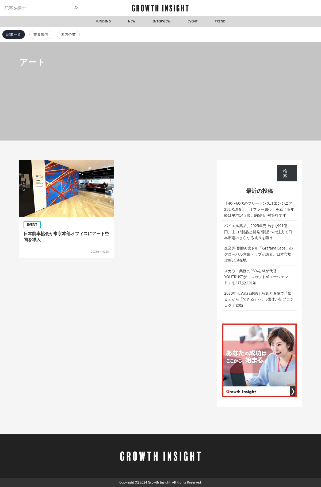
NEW (131, 21)
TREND (220, 21)
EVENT (193, 21)
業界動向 (40, 34)
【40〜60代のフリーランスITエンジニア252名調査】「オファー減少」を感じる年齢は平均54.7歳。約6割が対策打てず (259, 209)
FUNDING (103, 21)
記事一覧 (13, 34)
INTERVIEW (161, 21)
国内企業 (68, 34)
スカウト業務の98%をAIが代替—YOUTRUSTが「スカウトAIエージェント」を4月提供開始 (256, 276)
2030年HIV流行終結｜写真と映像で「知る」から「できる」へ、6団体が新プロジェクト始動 (259, 299)
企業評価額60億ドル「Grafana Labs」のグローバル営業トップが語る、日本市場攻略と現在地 (258, 254)
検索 (285, 173)
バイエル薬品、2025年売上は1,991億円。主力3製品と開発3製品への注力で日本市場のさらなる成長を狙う (258, 231)
